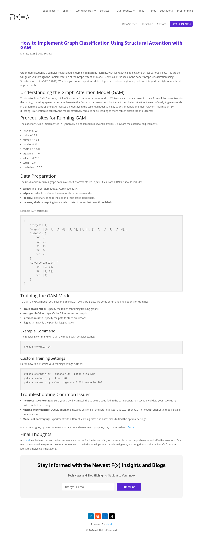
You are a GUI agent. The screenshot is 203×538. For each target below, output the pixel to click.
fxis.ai (131, 427)
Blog (141, 10)
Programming (185, 10)
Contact (161, 24)
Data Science (129, 24)
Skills (65, 10)
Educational (166, 10)
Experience (49, 10)
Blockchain (147, 24)
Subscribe (129, 487)
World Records (84, 10)
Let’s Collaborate (181, 23)
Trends (152, 10)
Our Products (124, 10)
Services (104, 10)
